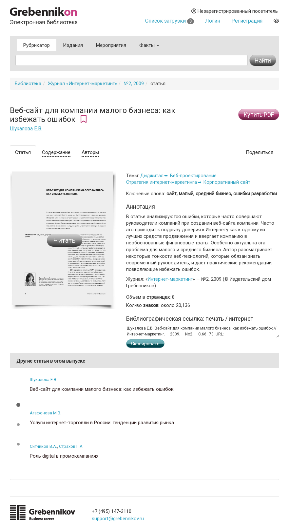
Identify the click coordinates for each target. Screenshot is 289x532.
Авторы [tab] (90, 152)
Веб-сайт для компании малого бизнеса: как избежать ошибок (102, 389)
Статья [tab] (23, 152)
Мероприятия (111, 45)
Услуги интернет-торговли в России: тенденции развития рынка (102, 423)
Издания (73, 45)
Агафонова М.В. (45, 412)
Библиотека (28, 83)
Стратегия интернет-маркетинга (161, 182)
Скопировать (145, 343)
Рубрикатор (36, 45)
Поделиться (259, 152)
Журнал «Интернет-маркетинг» (82, 83)
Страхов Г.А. (71, 446)
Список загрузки (169, 21)
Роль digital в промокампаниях (64, 456)
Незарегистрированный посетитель (234, 11)
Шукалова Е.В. (26, 129)
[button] (18, 404)
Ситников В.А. (43, 446)
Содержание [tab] (56, 152)
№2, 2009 (134, 83)
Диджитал (152, 175)
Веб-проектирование (193, 175)
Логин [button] (212, 21)
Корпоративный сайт (226, 182)
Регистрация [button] (246, 21)
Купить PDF (258, 114)
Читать (64, 240)
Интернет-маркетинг (170, 279)
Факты (149, 45)
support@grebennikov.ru (118, 519)
